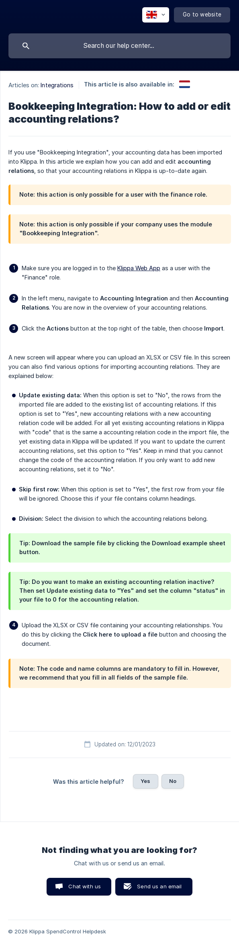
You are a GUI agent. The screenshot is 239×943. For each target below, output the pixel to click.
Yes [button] (145, 781)
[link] (184, 84)
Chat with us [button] (84, 886)
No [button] (172, 781)
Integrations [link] (57, 85)
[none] (155, 15)
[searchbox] (119, 45)
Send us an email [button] (159, 886)
